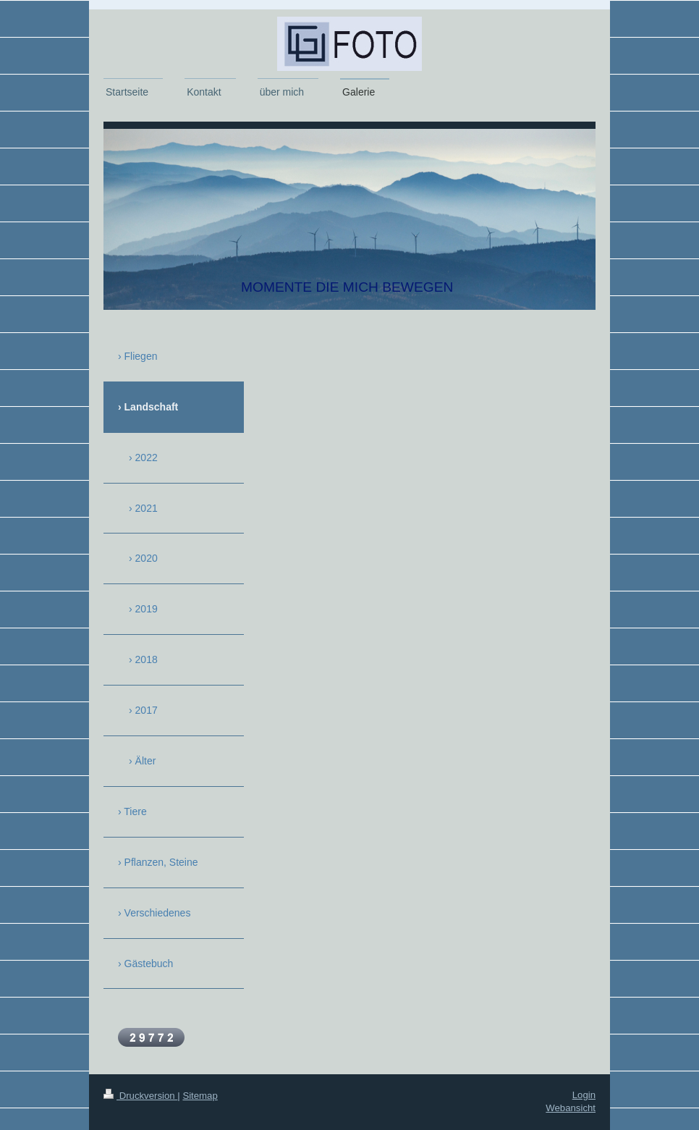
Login (584, 1094)
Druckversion (140, 1095)
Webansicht (571, 1107)
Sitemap (199, 1095)
